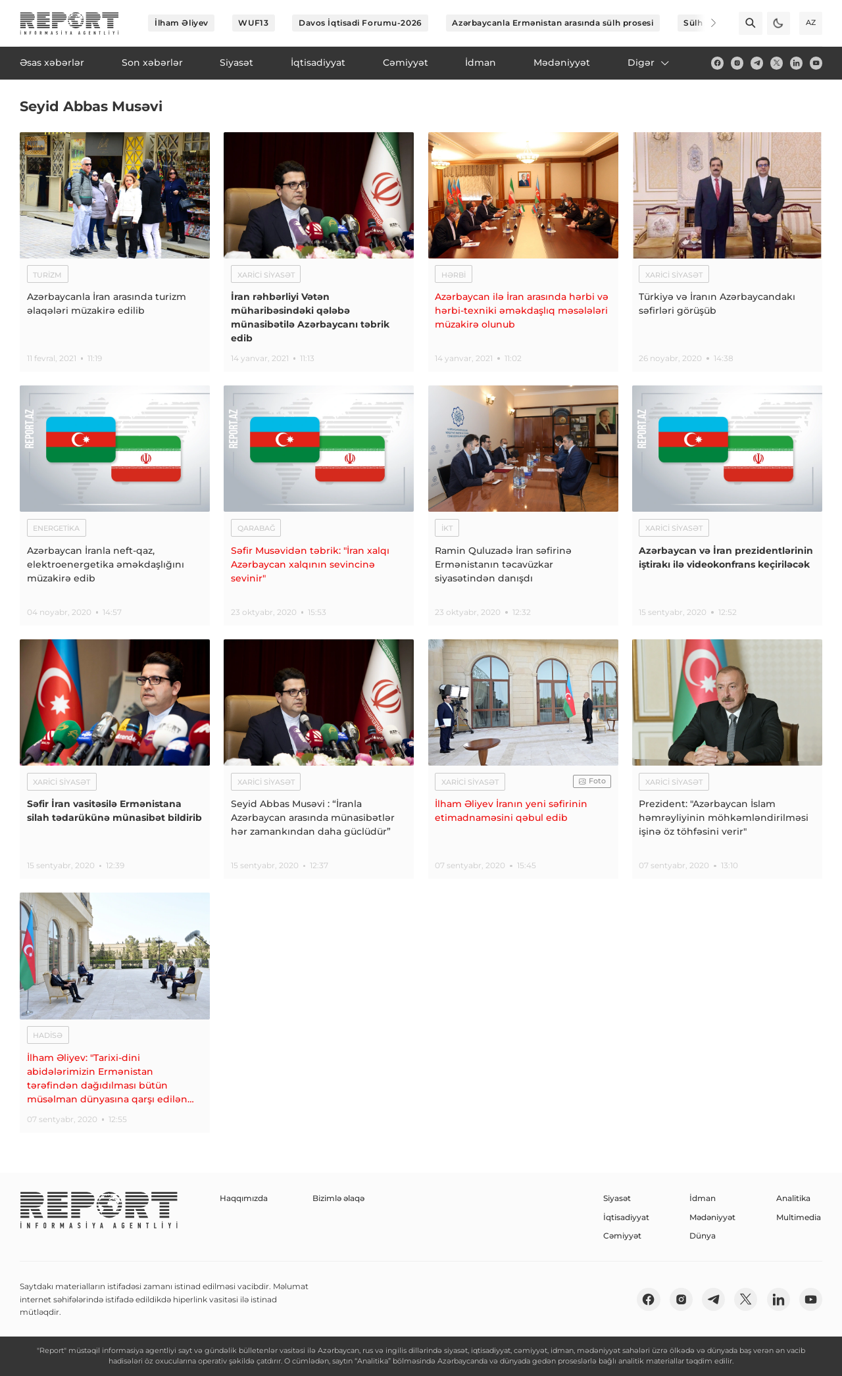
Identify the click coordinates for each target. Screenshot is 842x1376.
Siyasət (617, 1198)
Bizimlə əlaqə (338, 1198)
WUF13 (253, 23)
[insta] (737, 63)
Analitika (793, 1198)
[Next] (705, 23)
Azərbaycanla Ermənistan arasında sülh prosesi (552, 23)
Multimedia (798, 1217)
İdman (702, 1198)
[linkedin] (796, 63)
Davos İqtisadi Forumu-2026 (360, 23)
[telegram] (757, 63)
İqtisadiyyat (626, 1217)
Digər (649, 62)
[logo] (69, 23)
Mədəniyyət (712, 1217)
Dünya (702, 1236)
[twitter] (776, 63)
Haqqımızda (244, 1198)
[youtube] (816, 63)
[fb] (717, 63)
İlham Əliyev (182, 23)
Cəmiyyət (622, 1236)
